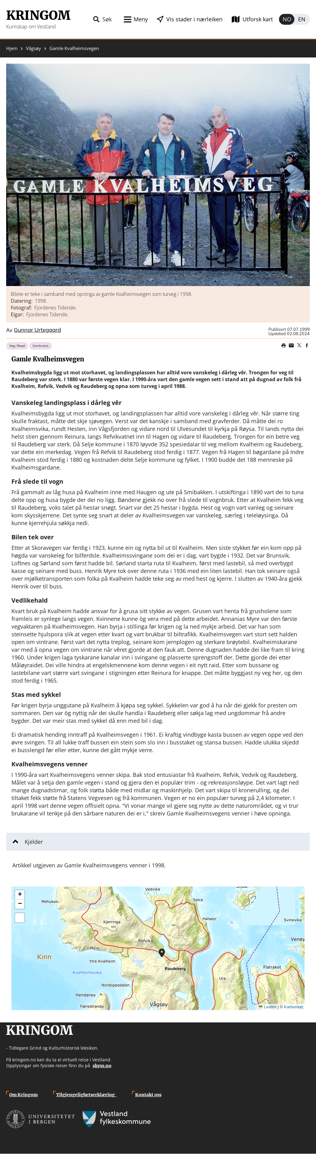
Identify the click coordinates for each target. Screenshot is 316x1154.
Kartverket (293, 1006)
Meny (141, 19)
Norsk (286, 19)
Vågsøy (33, 48)
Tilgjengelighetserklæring (86, 1094)
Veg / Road (17, 346)
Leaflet (267, 1006)
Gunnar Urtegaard (37, 330)
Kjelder (34, 841)
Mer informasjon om (162, 953)
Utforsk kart (258, 19)
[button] (158, 175)
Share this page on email (291, 345)
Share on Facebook (307, 345)
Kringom (38, 15)
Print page (284, 345)
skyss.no (102, 1065)
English (302, 19)
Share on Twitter (299, 345)
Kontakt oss (148, 1094)
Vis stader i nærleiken (194, 19)
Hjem (12, 48)
